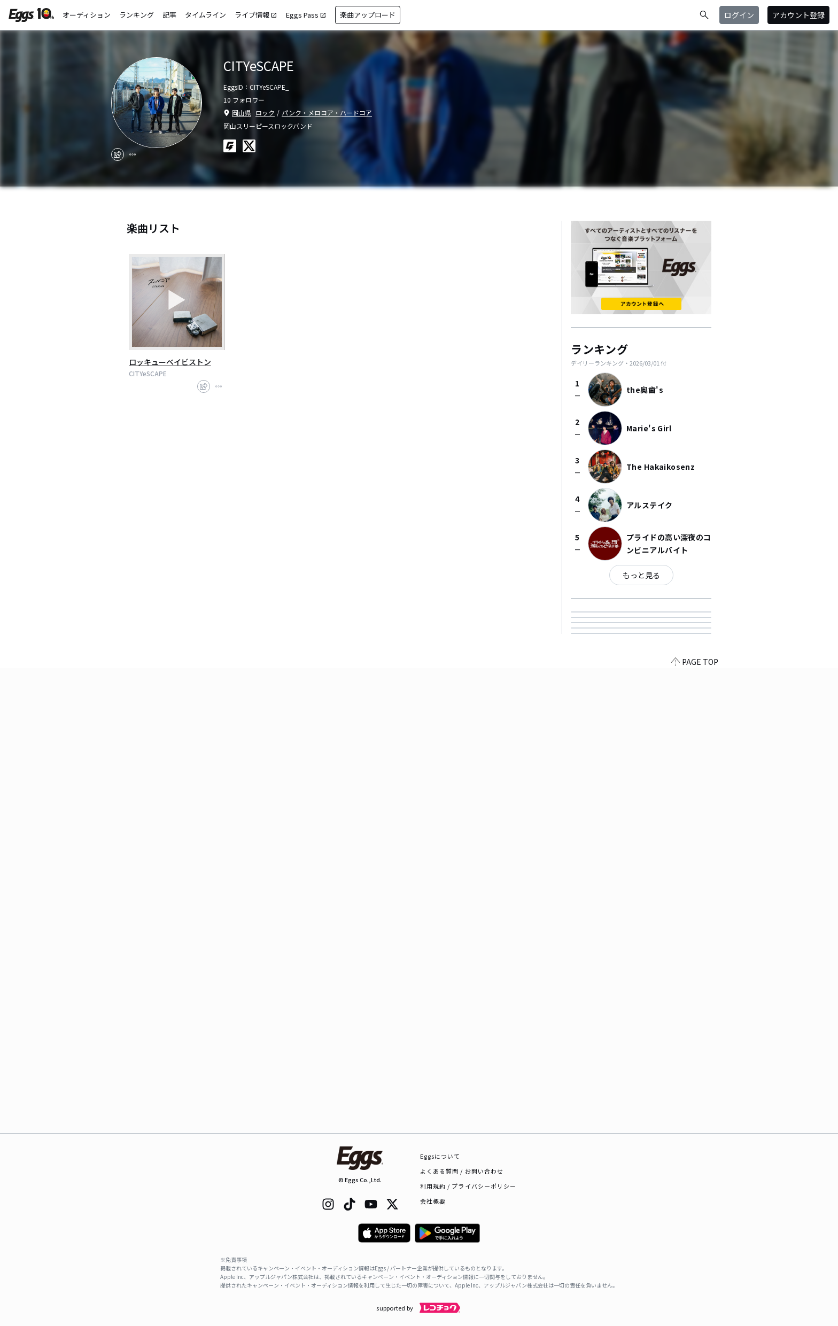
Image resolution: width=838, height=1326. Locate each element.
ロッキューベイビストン (170, 361)
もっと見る (641, 575)
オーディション (87, 15)
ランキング (136, 15)
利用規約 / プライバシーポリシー (468, 1186)
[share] (117, 154)
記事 (169, 15)
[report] (132, 154)
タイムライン (205, 15)
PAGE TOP (694, 1126)
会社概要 (433, 1201)
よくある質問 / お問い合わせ (462, 1171)
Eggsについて (440, 1156)
